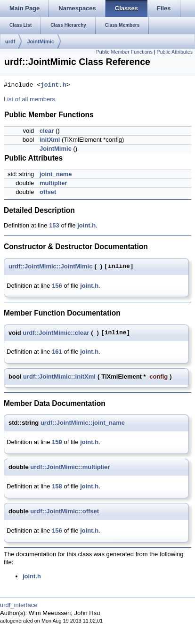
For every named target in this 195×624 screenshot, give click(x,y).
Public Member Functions (124, 52)
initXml (50, 139)
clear (47, 130)
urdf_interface (19, 604)
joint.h (53, 85)
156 (57, 285)
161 (57, 351)
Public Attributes (175, 52)
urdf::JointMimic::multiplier (70, 466)
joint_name (56, 174)
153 (54, 225)
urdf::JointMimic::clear (56, 332)
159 (57, 442)
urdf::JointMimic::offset (64, 511)
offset (48, 191)
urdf (10, 41)
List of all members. (30, 99)
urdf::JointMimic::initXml (59, 376)
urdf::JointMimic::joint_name (83, 422)
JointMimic (40, 41)
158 (57, 486)
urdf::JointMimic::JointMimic (50, 266)
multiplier (53, 182)
